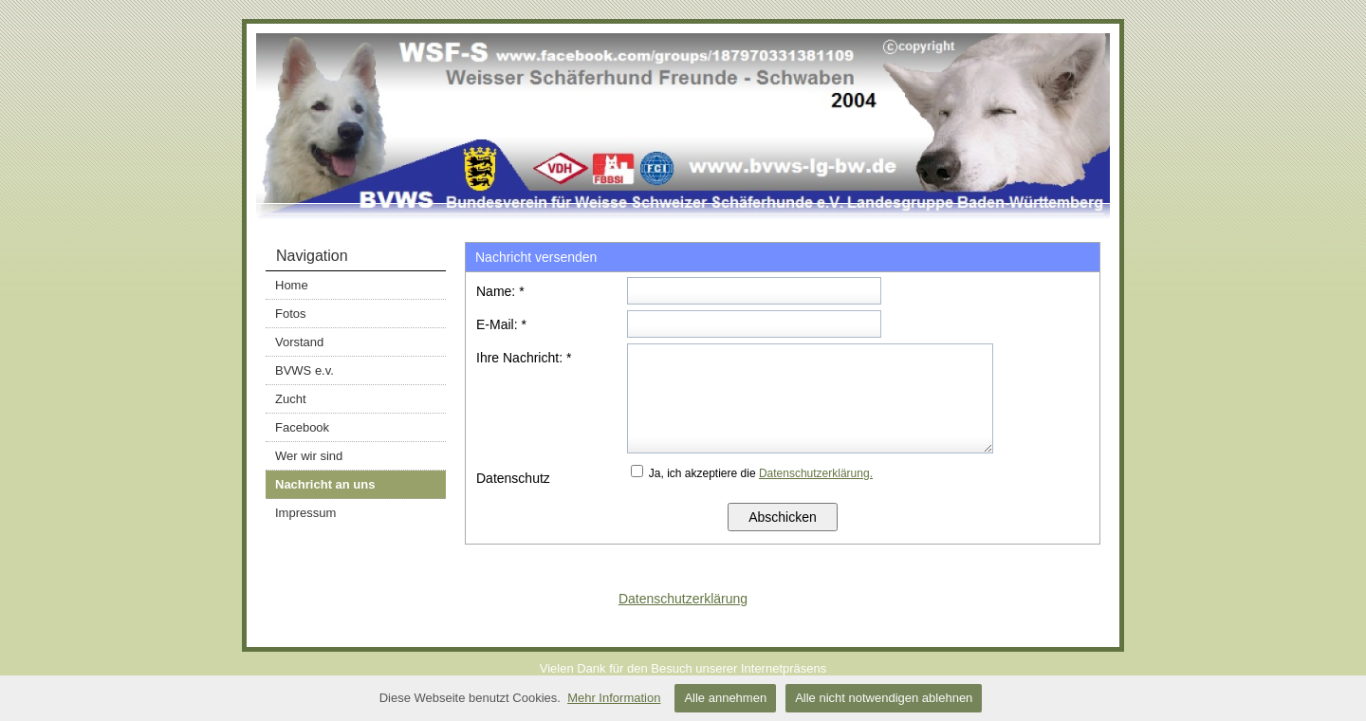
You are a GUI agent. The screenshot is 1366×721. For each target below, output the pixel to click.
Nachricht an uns (325, 484)
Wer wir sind (308, 456)
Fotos (290, 313)
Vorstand (299, 342)
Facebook (302, 427)
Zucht (290, 399)
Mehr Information (613, 698)
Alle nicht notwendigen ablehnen (883, 698)
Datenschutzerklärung (683, 598)
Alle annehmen (725, 698)
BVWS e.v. (304, 370)
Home (291, 285)
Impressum (305, 513)
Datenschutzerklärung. (816, 473)
